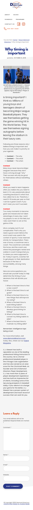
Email (5, 465)
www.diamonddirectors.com (14, 338)
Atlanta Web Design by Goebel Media (16, 504)
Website (6, 475)
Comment (7, 427)
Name (5, 455)
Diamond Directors (16, 5)
